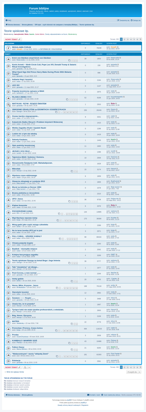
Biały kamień (21, 183)
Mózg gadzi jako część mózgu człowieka (30, 225)
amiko (19, 226)
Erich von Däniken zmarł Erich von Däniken (31, 58)
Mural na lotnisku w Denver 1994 (26, 187)
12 (76, 221)
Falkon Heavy (18, 347)
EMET (113, 254)
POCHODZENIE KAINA (22, 211)
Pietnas (19, 342)
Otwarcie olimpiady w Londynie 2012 (28, 181)
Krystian (114, 218)
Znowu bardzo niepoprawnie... (25, 116)
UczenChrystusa (22, 336)
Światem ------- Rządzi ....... (23, 298)
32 (73, 331)
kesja (18, 220)
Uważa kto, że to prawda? (23, 304)
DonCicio (114, 157)
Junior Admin (39, 34)
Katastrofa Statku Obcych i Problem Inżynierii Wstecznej (37, 122)
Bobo (27, 34)
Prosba (15, 335)
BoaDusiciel (115, 181)
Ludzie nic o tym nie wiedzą (24, 134)
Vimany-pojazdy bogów (22, 243)
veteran (113, 334)
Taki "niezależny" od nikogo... (25, 267)
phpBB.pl (84, 402)
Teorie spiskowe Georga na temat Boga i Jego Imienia (36, 260)
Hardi (18, 177)
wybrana (114, 211)
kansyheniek (19, 34)
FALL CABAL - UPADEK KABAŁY (27, 236)
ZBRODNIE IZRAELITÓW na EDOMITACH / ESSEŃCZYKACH (39, 109)
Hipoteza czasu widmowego (24, 175)
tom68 (19, 153)
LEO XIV (16, 85)
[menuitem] (8, 20)
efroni (113, 298)
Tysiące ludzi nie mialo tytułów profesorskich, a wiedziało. (38, 310)
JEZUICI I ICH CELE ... (22, 151)
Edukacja (16, 360)
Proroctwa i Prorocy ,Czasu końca (27, 328)
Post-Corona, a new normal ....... (26, 273)
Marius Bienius (22, 349)
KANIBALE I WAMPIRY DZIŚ (24, 340)
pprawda (20, 69)
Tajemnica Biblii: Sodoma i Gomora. (28, 157)
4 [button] (130, 39)
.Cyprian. (114, 278)
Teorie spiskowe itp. (16, 30)
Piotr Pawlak (115, 353)
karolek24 (20, 93)
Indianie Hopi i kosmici (22, 79)
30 (67, 331)
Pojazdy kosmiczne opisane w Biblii (28, 91)
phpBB (69, 400)
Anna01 (19, 49)
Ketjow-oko (115, 198)
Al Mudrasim (21, 287)
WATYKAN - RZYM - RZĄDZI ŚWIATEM (29, 104)
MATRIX (15, 321)
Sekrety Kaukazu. (20, 139)
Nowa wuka (21, 60)
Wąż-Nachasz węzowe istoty (24, 218)
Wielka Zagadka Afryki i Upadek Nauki (29, 128)
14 (67, 112)
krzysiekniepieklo (117, 97)
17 (76, 112)
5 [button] (134, 39)
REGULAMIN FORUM (21, 47)
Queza (113, 109)
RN (18, 213)
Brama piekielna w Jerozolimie (25, 193)
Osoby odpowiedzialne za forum (56, 34)
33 (76, 331)
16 (73, 112)
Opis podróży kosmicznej (23, 145)
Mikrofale (16, 169)
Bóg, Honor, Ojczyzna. (22, 315)
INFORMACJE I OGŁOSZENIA (51, 49)
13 (64, 112)
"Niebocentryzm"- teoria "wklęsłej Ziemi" (30, 354)
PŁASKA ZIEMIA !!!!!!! (22, 97)
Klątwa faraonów (19, 205)
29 (64, 331)
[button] (140, 39)
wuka (18, 81)
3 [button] (127, 39)
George (19, 111)
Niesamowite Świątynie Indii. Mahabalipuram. (32, 163)
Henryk (19, 171)
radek (113, 116)
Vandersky (20, 323)
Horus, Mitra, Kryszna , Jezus (25, 285)
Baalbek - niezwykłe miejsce (24, 249)
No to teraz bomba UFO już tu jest (27, 230)
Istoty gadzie (18, 279)
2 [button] (124, 39)
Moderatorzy (72, 34)
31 (70, 331)
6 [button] (137, 39)
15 (70, 112)
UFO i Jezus (17, 199)
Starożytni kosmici (20, 292)
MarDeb (113, 273)
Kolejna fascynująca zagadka (25, 255)
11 (73, 221)
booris (32, 34)
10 (76, 214)
